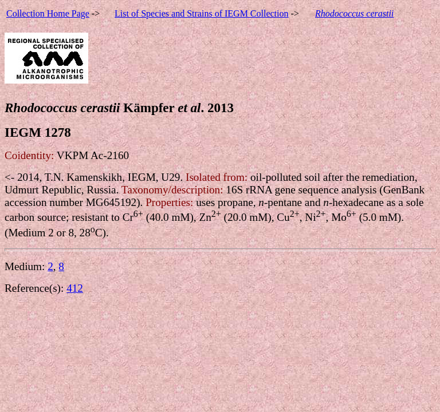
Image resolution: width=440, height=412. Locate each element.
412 (74, 288)
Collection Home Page (47, 13)
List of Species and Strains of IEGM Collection (202, 13)
